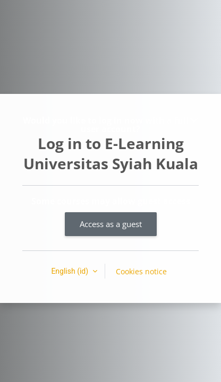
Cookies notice (141, 271)
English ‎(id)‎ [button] (70, 271)
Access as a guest (111, 224)
